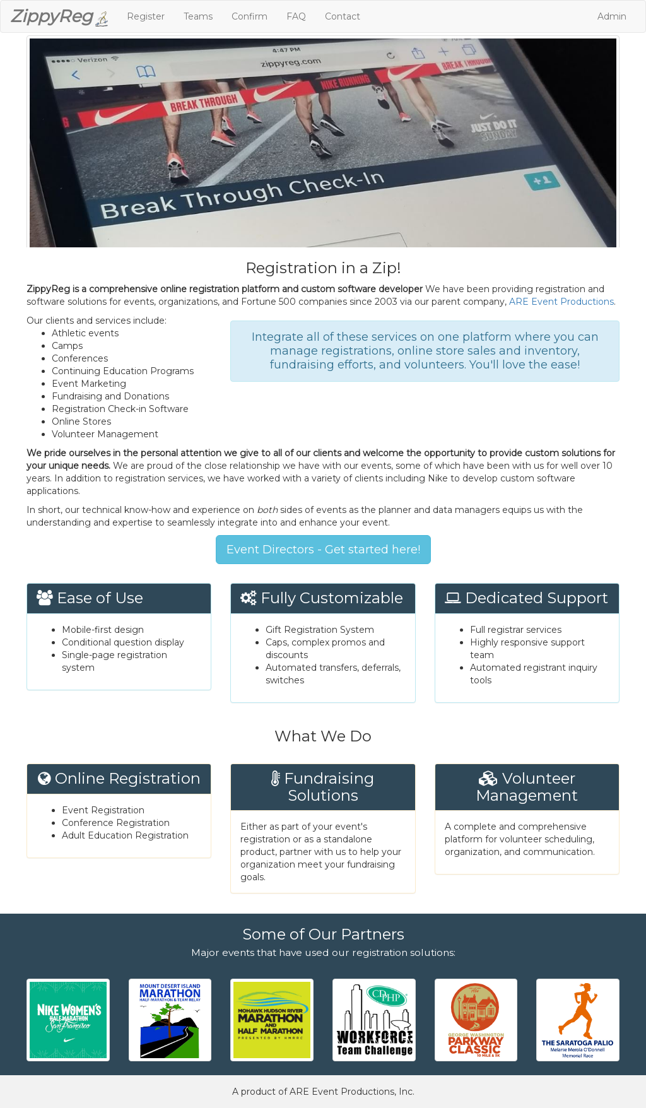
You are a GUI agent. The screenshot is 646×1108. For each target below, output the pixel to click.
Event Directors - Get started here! (323, 550)
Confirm (249, 16)
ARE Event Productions (561, 301)
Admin (611, 16)
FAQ (296, 16)
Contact (342, 16)
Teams (198, 16)
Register (146, 16)
